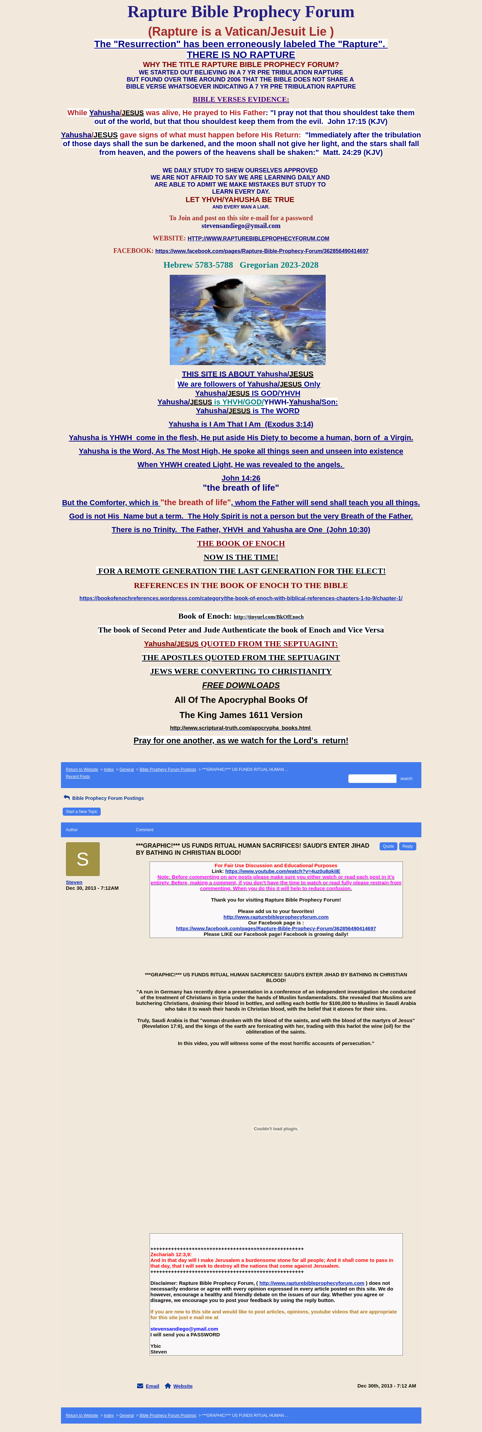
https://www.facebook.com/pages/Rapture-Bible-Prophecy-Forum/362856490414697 (276, 928)
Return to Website (82, 769)
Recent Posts (78, 776)
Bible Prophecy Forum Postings (167, 769)
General (127, 769)
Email (152, 1386)
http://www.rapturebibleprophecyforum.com (276, 917)
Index (109, 769)
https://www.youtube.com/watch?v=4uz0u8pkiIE (283, 871)
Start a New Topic (82, 811)
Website (183, 1386)
